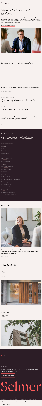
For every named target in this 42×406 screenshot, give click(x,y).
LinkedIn (3, 397)
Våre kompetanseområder (8, 25)
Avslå (37, 403)
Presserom (23, 399)
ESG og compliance (6, 169)
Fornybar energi (5, 187)
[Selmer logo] (5, 3)
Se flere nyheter (5, 125)
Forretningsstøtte (5, 161)
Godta (31, 403)
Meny (38, 2)
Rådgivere (3, 156)
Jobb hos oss (4, 256)
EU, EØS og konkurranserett (8, 177)
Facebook (9, 397)
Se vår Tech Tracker (6, 91)
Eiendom (3, 174)
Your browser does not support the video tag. (21, 75)
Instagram (15, 397)
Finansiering (4, 182)
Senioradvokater (5, 151)
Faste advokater (5, 153)
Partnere (3, 148)
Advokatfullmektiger (6, 158)
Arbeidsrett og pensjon (7, 166)
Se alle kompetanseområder (8, 194)
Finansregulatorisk (6, 184)
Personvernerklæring (14, 399)
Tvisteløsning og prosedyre (8, 192)
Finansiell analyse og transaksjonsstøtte (11, 179)
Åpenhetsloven (4, 399)
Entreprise (4, 171)
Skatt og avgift (4, 189)
